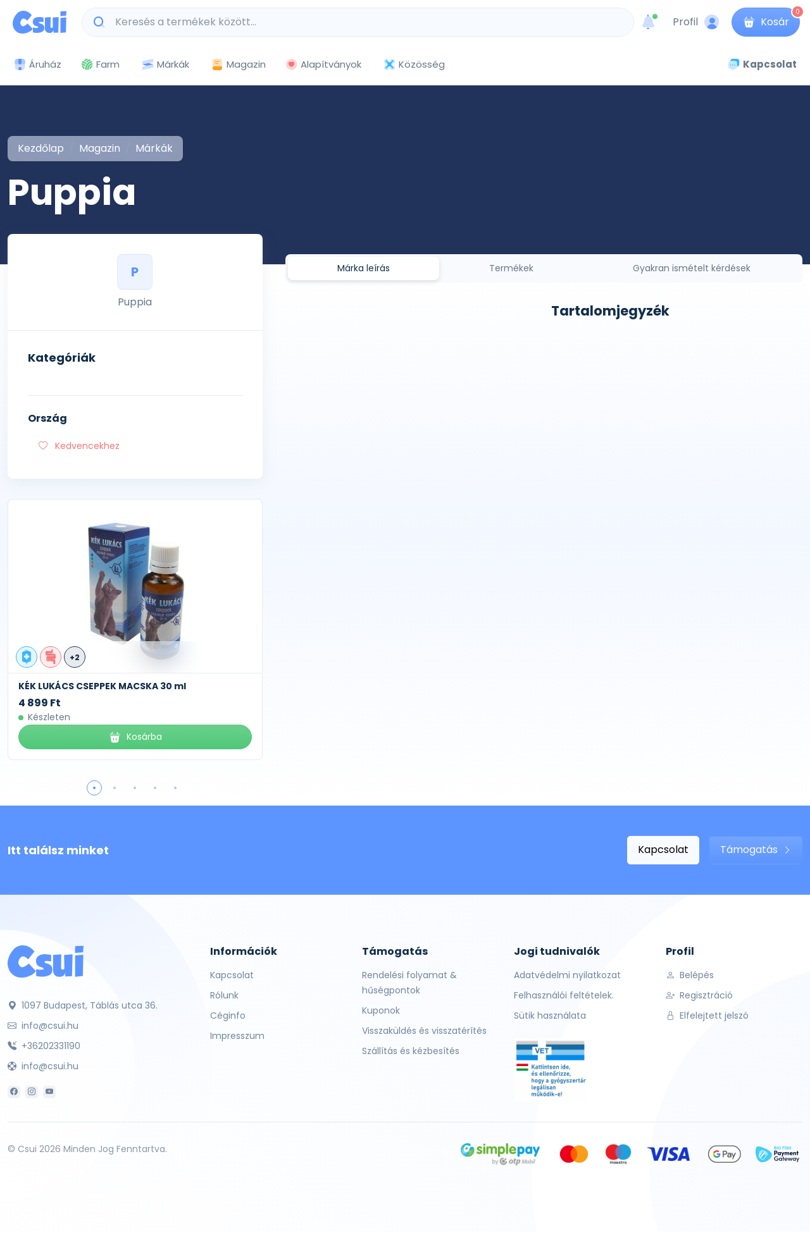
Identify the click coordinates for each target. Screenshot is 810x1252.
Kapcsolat (663, 849)
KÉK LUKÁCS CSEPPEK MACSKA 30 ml (102, 686)
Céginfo (228, 1015)
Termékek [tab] (511, 268)
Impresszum (237, 1035)
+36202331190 (44, 1046)
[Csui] (46, 961)
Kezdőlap (41, 148)
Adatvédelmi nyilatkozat (567, 975)
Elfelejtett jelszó (707, 1015)
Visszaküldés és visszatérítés (424, 1030)
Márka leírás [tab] (363, 268)
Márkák (165, 65)
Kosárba (135, 737)
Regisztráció (699, 995)
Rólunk (224, 995)
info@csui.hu (43, 1025)
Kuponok (381, 1010)
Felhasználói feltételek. (564, 995)
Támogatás (756, 849)
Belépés (690, 975)
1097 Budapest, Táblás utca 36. (83, 1005)
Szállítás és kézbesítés (410, 1051)
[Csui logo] (39, 22)
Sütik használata (550, 1015)
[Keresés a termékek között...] (364, 22)
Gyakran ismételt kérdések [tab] (692, 268)
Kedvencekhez (79, 445)
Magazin (238, 64)
